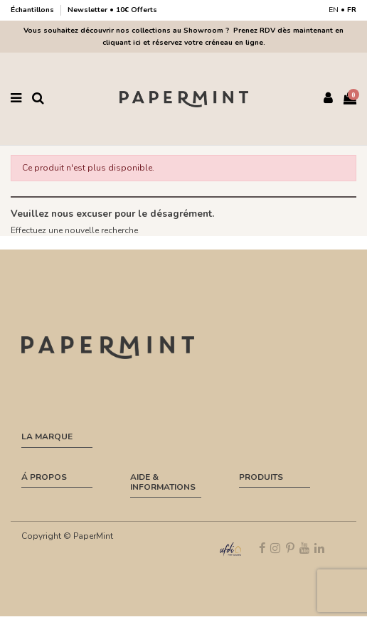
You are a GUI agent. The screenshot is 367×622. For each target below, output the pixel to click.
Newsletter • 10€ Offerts (112, 10)
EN (334, 10)
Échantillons (33, 10)
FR (351, 10)
